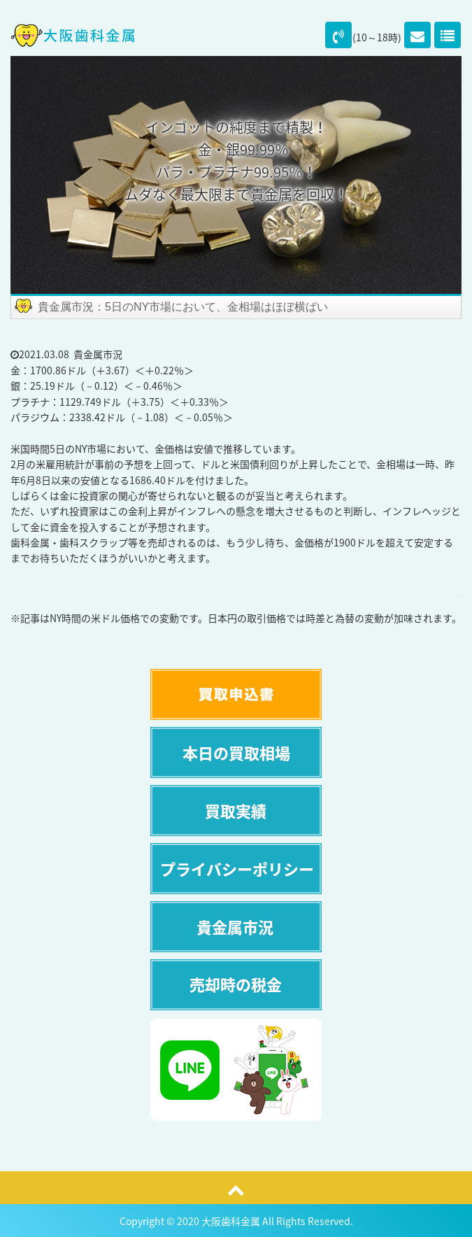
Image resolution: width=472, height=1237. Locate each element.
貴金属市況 (97, 354)
